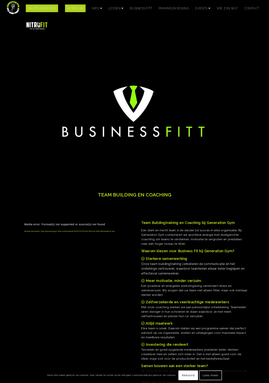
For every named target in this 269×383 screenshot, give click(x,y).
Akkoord (188, 375)
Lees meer (211, 375)
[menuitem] (45, 8)
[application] (74, 291)
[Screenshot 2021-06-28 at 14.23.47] (13, 8)
